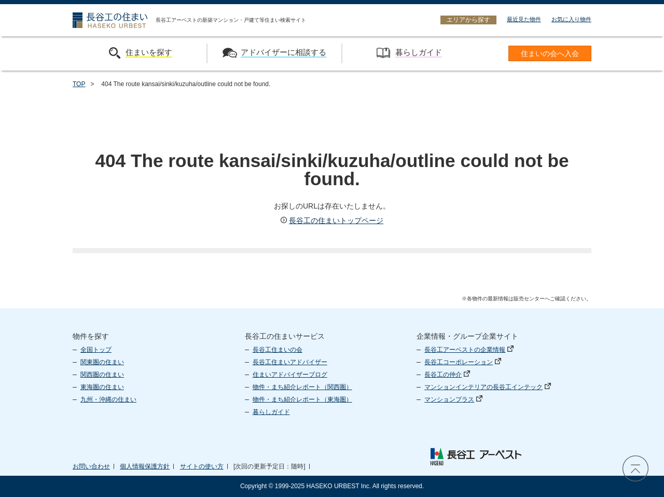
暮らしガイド (271, 412)
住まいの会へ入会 (550, 54)
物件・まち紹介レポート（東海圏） (302, 399)
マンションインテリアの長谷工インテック (487, 387)
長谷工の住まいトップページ (332, 220)
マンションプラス (453, 399)
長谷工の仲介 (447, 374)
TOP (79, 84)
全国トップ (96, 349)
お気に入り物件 (571, 19)
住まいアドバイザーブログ (290, 374)
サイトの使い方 (202, 466)
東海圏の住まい (102, 387)
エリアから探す (468, 19)
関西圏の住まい (102, 374)
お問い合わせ (91, 466)
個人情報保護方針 (145, 466)
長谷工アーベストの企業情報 (469, 349)
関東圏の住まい (102, 362)
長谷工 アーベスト (475, 456)
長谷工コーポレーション (462, 362)
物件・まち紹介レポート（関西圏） (302, 387)
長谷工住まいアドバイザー (290, 362)
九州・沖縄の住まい (108, 399)
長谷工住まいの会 (277, 349)
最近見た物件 (524, 19)
